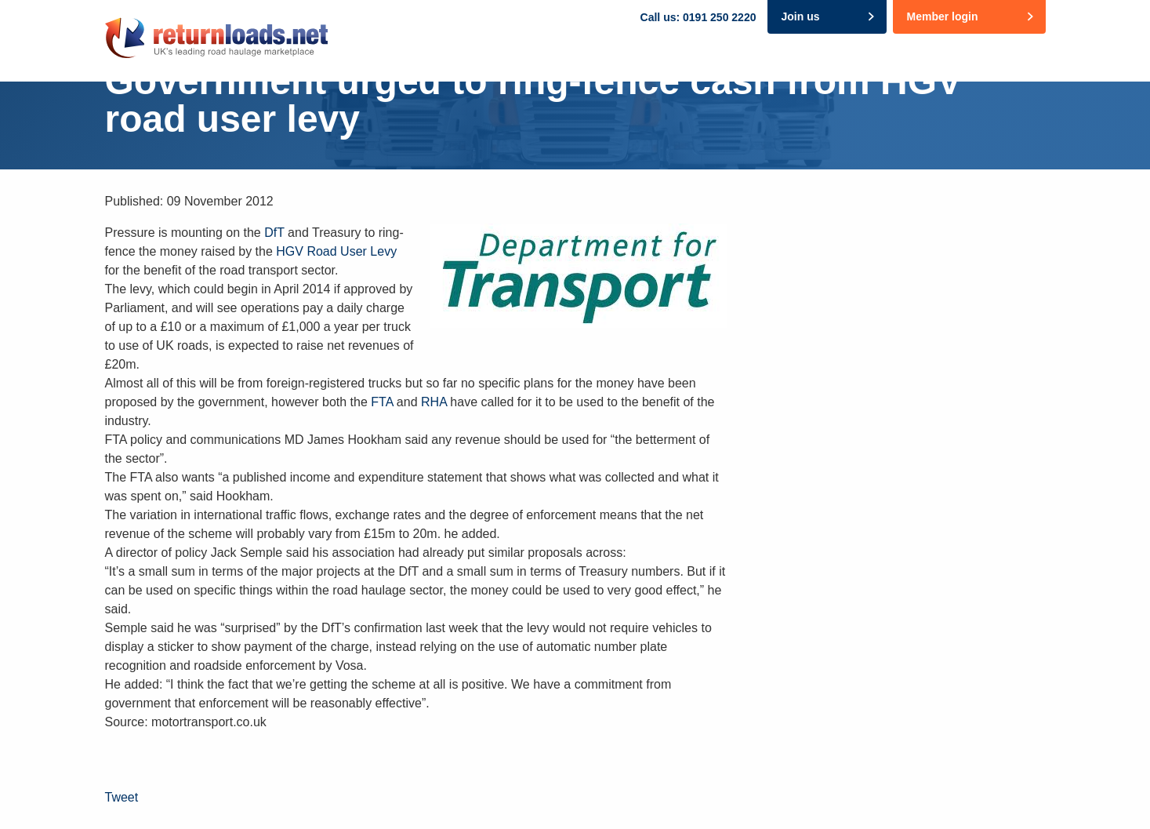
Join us (800, 16)
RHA (434, 402)
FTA (381, 402)
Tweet (122, 797)
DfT (274, 232)
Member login (942, 16)
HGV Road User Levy (336, 251)
